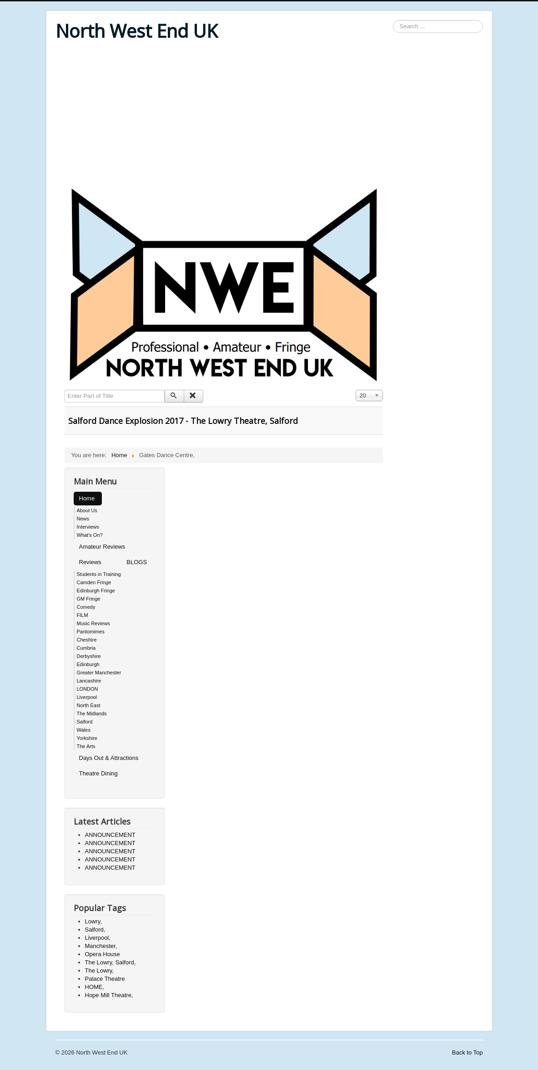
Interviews (88, 527)
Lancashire (89, 680)
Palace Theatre (105, 978)
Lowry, (93, 921)
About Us (87, 510)
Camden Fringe (94, 582)
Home (87, 498)
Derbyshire (89, 656)
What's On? (90, 535)
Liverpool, (98, 937)
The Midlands (92, 713)
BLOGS (136, 562)
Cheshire (87, 639)
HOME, (95, 986)
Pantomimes (91, 631)
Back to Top (467, 1052)
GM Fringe (89, 598)
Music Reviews (93, 623)
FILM (82, 615)
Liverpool (87, 697)
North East (89, 705)
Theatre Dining (98, 773)
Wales (84, 730)
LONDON (87, 689)
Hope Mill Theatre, (109, 995)
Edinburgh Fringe (96, 590)
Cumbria (86, 648)
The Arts (86, 746)
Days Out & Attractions (109, 757)
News (83, 518)
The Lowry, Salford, (110, 962)
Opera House (102, 954)
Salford (85, 721)
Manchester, (101, 946)
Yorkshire (87, 738)
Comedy (86, 607)
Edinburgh (88, 664)
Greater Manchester (99, 672)
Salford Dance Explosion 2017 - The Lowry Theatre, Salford (183, 420)
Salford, (95, 929)
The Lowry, (99, 970)
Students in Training (99, 574)
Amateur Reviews (102, 546)
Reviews (90, 562)
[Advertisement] (269, 114)
